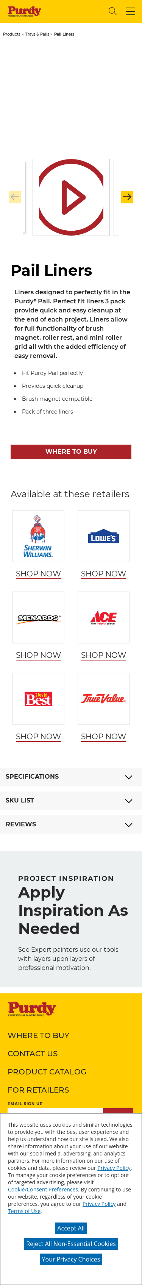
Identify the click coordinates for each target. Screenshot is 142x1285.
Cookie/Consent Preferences (43, 1189)
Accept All (70, 1228)
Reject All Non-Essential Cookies (71, 1244)
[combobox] (74, 11)
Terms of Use (24, 1211)
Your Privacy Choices (71, 1259)
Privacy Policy (113, 1167)
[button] (130, 11)
